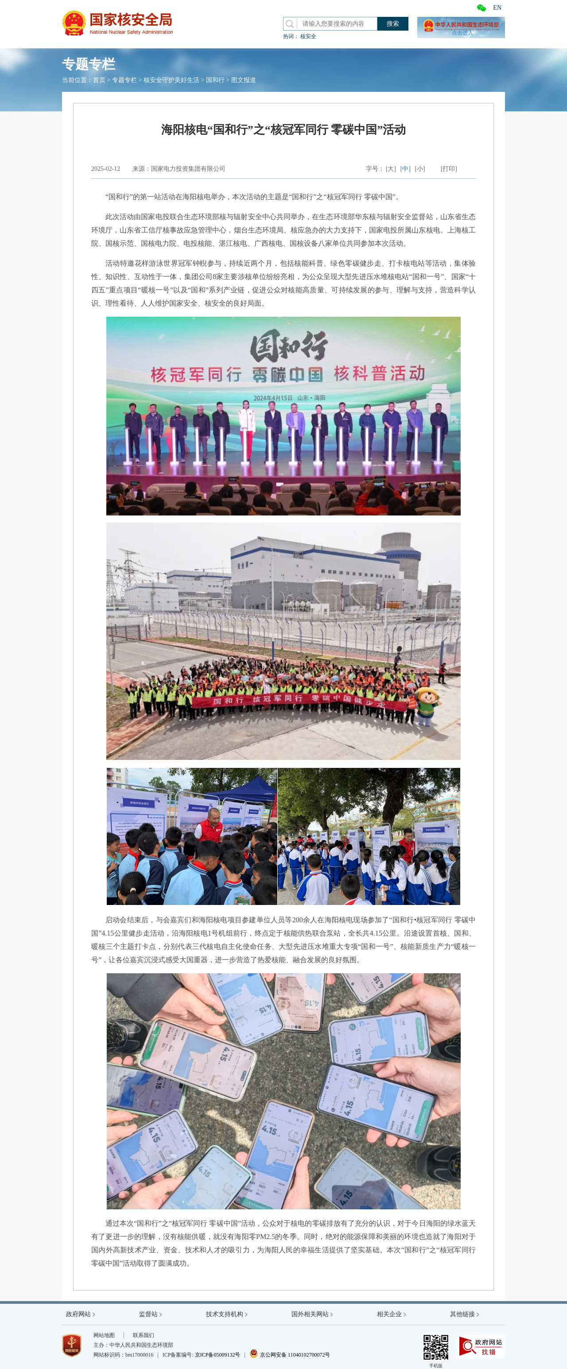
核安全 (308, 36)
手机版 (436, 1351)
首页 (99, 80)
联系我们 (143, 1335)
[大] (391, 168)
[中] (405, 168)
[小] (420, 168)
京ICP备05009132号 (218, 1355)
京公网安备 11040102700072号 (289, 1355)
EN (497, 7)
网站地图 (104, 1335)
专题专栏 (124, 80)
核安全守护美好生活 (171, 80)
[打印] (449, 168)
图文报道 (243, 80)
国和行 (215, 80)
